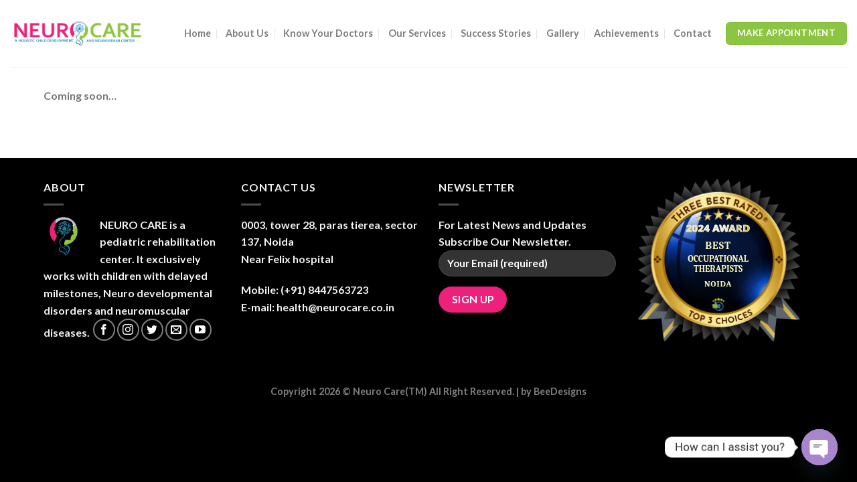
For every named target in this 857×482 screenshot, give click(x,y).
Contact (693, 33)
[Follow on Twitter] (152, 330)
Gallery (562, 33)
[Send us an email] (176, 330)
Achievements (626, 33)
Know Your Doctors (328, 33)
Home (197, 33)
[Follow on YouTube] (200, 330)
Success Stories (496, 33)
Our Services (417, 33)
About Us (247, 33)
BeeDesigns (560, 391)
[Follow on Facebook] (104, 330)
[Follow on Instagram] (128, 330)
